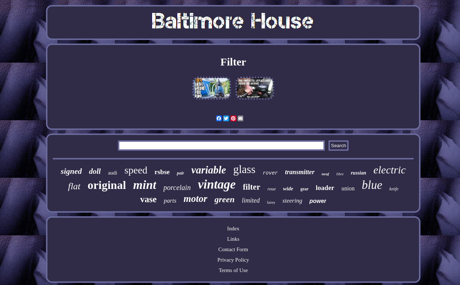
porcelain (177, 187)
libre (340, 174)
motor (195, 198)
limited (251, 200)
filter (252, 186)
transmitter (299, 172)
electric (389, 170)
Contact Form (233, 249)
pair (180, 173)
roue (271, 188)
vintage (217, 184)
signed (71, 171)
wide (288, 188)
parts (170, 200)
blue (372, 184)
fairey (271, 202)
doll (95, 171)
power (317, 201)
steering (292, 200)
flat (74, 186)
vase (148, 199)
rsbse (162, 172)
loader (325, 187)
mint (144, 184)
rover (270, 173)
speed (135, 170)
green (225, 199)
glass (244, 169)
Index (233, 228)
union (347, 188)
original (107, 184)
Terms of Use (233, 270)
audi (112, 173)
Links (233, 239)
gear (304, 188)
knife (394, 188)
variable (208, 170)
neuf (325, 174)
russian (358, 173)
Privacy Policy (233, 260)
